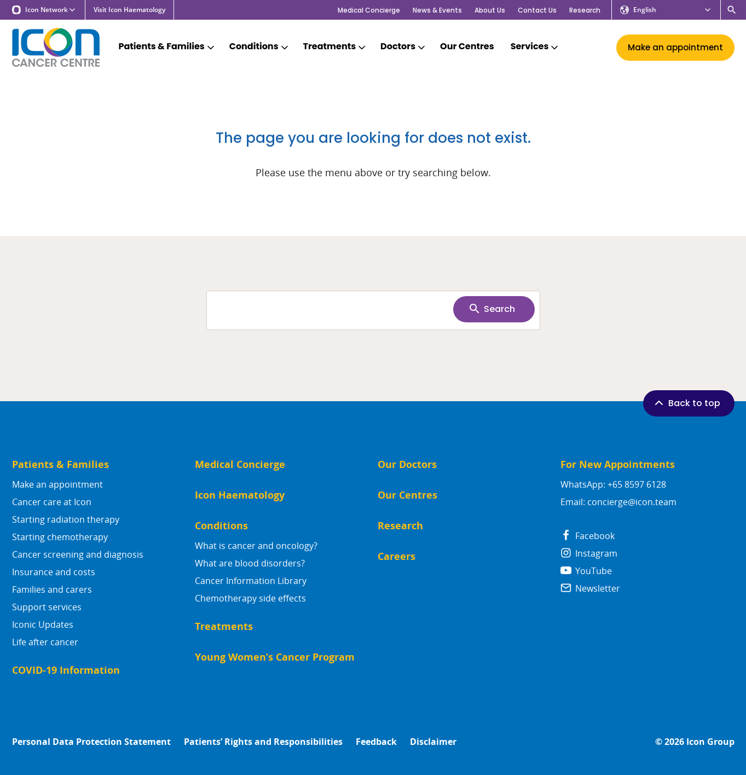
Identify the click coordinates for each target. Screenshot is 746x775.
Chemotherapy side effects (250, 598)
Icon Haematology (240, 495)
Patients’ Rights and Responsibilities (263, 742)
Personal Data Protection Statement (91, 742)
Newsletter (590, 588)
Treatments (335, 47)
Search (491, 308)
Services (535, 47)
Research (584, 10)
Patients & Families (167, 47)
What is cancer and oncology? (256, 546)
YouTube (586, 571)
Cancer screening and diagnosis (77, 554)
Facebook (587, 536)
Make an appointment (57, 484)
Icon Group (710, 742)
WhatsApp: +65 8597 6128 (613, 484)
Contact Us (537, 10)
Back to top (686, 402)
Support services (47, 607)
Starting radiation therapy (65, 519)
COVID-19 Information (66, 670)
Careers (396, 556)
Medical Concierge (369, 10)
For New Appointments (617, 464)
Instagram (588, 553)
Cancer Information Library (251, 581)
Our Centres (467, 47)
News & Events (437, 10)
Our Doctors (407, 464)
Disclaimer (433, 742)
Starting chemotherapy (60, 537)
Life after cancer (45, 642)
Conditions (259, 47)
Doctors (403, 47)
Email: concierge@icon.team (618, 502)
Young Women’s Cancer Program (275, 657)
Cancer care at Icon (51, 502)
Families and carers (52, 589)
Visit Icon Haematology (129, 10)
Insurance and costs (53, 572)
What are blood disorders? (250, 563)
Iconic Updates (42, 624)
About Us (490, 10)
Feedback (376, 742)
